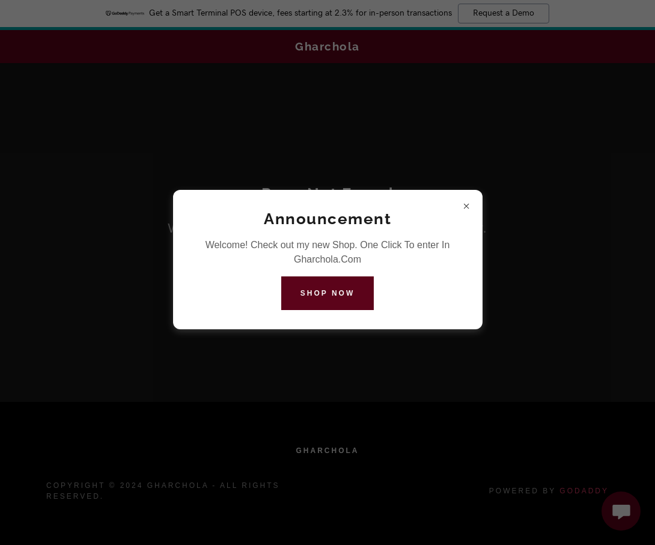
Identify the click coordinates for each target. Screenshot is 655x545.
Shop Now (327, 293)
